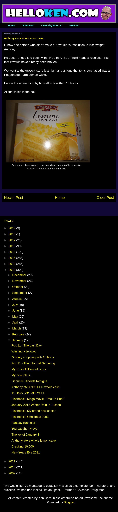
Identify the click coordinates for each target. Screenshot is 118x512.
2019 (12, 228)
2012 (12, 269)
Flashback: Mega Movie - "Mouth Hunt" (38, 399)
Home (11, 25)
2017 (12, 240)
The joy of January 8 (25, 434)
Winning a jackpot (23, 351)
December (19, 275)
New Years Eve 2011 (25, 452)
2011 (12, 461)
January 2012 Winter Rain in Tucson (36, 405)
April (15, 322)
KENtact (74, 25)
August (17, 298)
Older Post (105, 198)
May (15, 316)
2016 (12, 246)
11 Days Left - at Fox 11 (27, 393)
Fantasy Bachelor (23, 422)
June (16, 310)
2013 (12, 264)
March (17, 328)
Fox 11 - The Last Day (26, 345)
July (15, 304)
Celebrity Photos (51, 25)
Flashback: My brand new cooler (33, 410)
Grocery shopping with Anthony (32, 357)
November (19, 281)
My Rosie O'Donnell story (28, 369)
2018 (12, 234)
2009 (12, 473)
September (20, 292)
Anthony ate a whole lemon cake (33, 440)
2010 (12, 467)
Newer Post (13, 198)
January (18, 340)
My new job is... (22, 375)
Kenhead (28, 25)
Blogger (69, 502)
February (18, 334)
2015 (12, 252)
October (18, 286)
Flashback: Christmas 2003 (30, 416)
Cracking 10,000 (22, 446)
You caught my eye (24, 428)
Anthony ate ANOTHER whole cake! (35, 387)
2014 (12, 258)
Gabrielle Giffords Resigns (29, 381)
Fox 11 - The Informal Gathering (33, 363)
